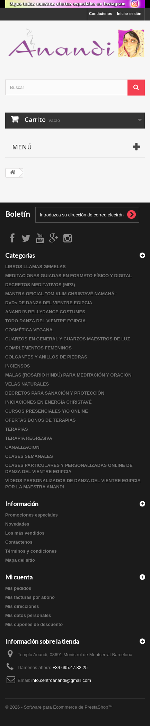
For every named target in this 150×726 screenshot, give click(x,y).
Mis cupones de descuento (34, 624)
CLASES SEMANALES (29, 456)
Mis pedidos (18, 588)
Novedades (17, 524)
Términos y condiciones (31, 551)
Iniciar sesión (129, 13)
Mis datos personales (28, 615)
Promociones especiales (31, 515)
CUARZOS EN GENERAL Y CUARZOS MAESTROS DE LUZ (67, 338)
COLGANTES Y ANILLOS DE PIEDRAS (46, 357)
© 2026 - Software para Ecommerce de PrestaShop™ (59, 707)
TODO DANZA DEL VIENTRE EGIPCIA (45, 320)
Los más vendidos (24, 533)
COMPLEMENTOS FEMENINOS (38, 347)
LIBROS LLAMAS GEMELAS (35, 266)
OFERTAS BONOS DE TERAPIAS (40, 420)
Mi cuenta (19, 577)
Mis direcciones (22, 606)
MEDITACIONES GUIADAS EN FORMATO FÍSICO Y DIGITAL (68, 275)
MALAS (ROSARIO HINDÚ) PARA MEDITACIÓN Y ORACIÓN (68, 375)
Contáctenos (100, 13)
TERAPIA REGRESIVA (28, 438)
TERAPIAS (16, 429)
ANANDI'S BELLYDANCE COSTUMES (45, 311)
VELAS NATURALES (27, 384)
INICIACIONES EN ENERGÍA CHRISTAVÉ (48, 402)
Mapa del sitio (20, 560)
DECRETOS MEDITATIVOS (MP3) (40, 284)
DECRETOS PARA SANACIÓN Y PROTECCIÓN (54, 393)
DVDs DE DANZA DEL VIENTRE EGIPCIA (48, 302)
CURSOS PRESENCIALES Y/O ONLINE (46, 411)
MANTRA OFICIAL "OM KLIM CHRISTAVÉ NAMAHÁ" (61, 293)
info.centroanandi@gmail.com (61, 680)
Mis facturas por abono (30, 597)
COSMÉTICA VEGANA (29, 329)
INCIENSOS (17, 366)
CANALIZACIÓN (22, 447)
